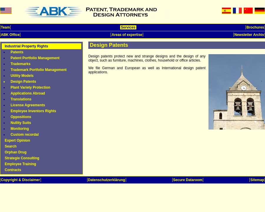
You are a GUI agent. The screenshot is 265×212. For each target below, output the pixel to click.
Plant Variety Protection (30, 87)
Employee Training (20, 164)
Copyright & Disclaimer (20, 180)
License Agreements (28, 105)
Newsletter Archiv (249, 35)
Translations (21, 99)
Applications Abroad (28, 93)
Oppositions (21, 117)
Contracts (13, 170)
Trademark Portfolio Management (39, 70)
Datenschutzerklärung (106, 180)
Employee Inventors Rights (33, 111)
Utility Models (22, 76)
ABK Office (10, 35)
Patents (17, 52)
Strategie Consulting (22, 158)
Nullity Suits (21, 123)
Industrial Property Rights (26, 46)
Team (5, 27)
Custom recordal (25, 134)
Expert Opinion (17, 140)
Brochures (255, 27)
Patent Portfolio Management (35, 58)
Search (10, 146)
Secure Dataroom (187, 180)
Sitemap (257, 180)
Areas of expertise (127, 35)
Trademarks (20, 64)
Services (128, 27)
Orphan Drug (15, 152)
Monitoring (20, 129)
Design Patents (23, 82)
